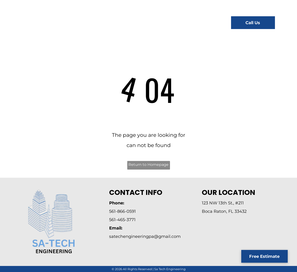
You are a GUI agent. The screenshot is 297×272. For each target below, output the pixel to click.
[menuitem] (101, 23)
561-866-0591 (122, 211)
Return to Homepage (148, 164)
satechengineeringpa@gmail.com (145, 236)
